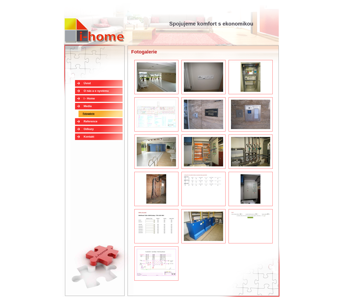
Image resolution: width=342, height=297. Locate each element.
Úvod (87, 83)
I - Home (94, 30)
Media (88, 106)
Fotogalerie (89, 114)
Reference (90, 121)
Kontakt (89, 136)
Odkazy (89, 129)
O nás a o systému (96, 90)
